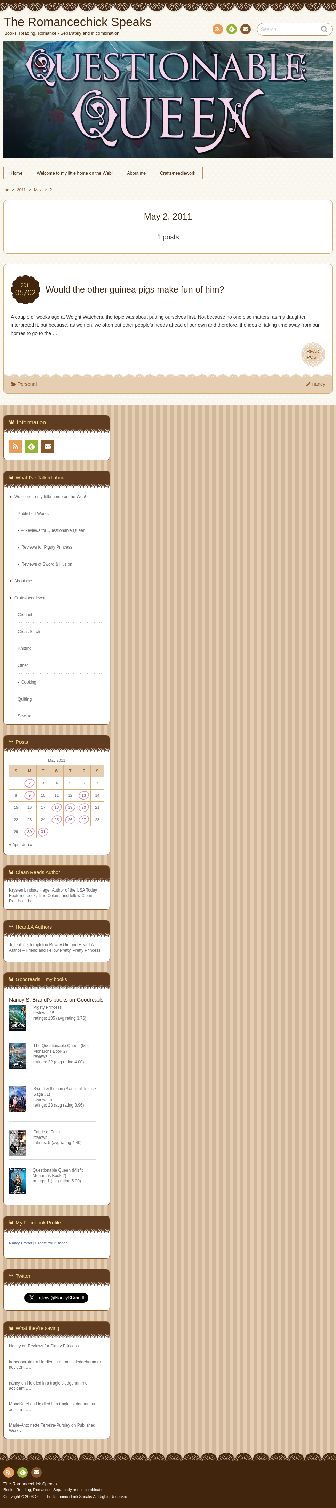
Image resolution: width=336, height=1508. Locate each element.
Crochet (25, 614)
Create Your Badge (51, 1243)
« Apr (14, 844)
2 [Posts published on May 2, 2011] (30, 783)
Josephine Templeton (28, 944)
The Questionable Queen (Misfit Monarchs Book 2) (62, 1048)
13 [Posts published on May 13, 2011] (84, 795)
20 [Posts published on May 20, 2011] (84, 807)
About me (136, 173)
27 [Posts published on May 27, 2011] (84, 819)
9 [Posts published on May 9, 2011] (30, 795)
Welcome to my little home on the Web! (75, 173)
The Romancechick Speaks (30, 1484)
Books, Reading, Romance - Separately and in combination (54, 1489)
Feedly (231, 30)
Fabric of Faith (46, 1132)
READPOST (313, 354)
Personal (27, 384)
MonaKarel (19, 1404)
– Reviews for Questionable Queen (53, 530)
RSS (217, 30)
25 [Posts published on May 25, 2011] (57, 819)
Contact (244, 30)
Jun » (27, 844)
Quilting (25, 699)
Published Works (33, 513)
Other (23, 665)
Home (17, 173)
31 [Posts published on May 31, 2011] (43, 832)
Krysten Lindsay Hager (30, 890)
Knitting (25, 648)
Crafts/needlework (177, 173)
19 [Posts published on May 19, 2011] (70, 807)
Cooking (29, 682)
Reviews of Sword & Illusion (46, 564)
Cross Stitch (29, 631)
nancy (318, 384)
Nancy (15, 1345)
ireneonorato (20, 1361)
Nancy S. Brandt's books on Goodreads (56, 1000)
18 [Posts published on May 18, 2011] (57, 807)
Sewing (24, 715)
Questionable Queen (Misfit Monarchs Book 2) (58, 1173)
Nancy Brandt (20, 1243)
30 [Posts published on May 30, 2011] (29, 832)
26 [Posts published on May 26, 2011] (70, 819)
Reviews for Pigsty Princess (46, 547)
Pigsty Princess (47, 1007)
